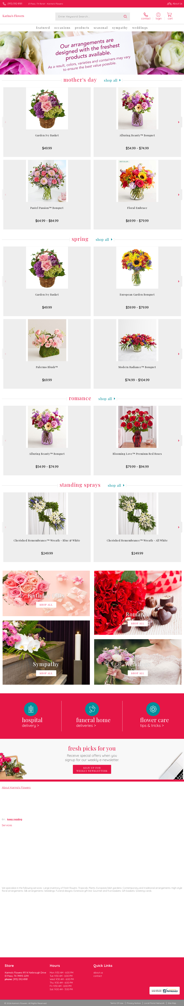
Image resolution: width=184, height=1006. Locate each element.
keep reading (14, 819)
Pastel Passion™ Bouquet (47, 208)
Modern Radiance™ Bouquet (137, 367)
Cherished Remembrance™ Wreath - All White (137, 540)
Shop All (110, 80)
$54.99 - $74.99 (137, 148)
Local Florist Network (154, 1003)
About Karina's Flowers (16, 787)
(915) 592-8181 (14, 3)
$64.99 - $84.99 (47, 221)
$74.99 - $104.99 (137, 380)
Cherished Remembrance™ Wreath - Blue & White (47, 540)
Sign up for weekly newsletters (92, 769)
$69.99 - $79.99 (137, 221)
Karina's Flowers (13, 16)
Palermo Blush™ (47, 367)
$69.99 (47, 380)
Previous (5, 122)
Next (179, 122)
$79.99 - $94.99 (137, 466)
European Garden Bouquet (137, 294)
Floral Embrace (137, 208)
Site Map (172, 1003)
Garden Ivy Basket (47, 135)
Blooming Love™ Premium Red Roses (137, 453)
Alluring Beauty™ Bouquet (137, 135)
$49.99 (47, 148)
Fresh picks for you (92, 753)
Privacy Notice (134, 1003)
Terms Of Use (116, 1003)
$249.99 (47, 553)
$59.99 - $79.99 (137, 307)
